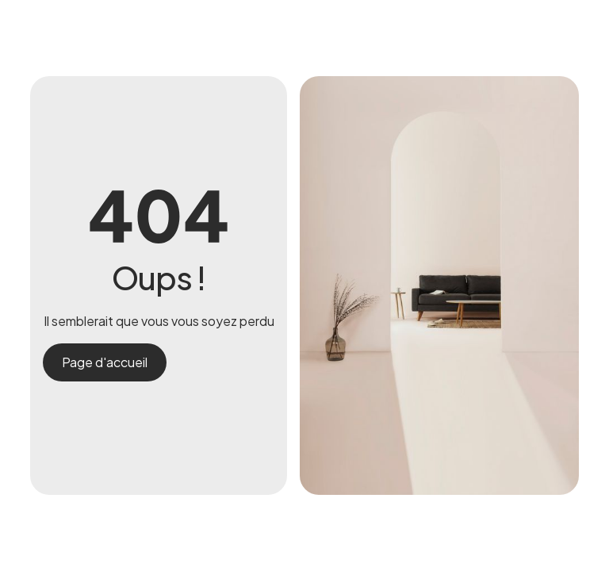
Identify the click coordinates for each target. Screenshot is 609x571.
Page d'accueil (104, 362)
